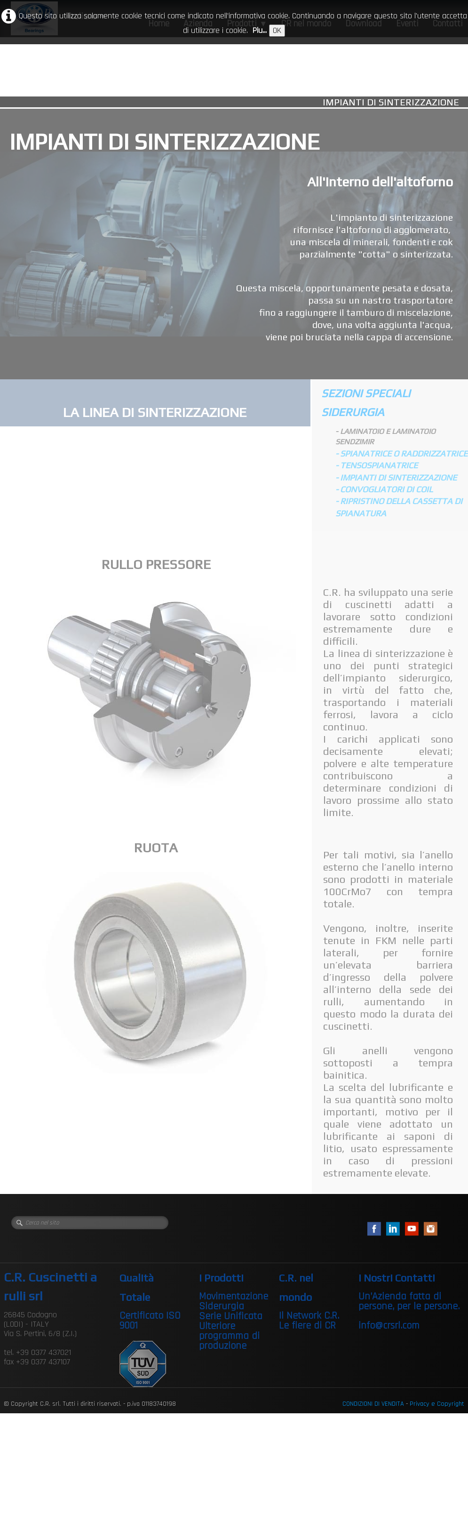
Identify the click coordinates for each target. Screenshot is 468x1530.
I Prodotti (221, 1278)
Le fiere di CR (307, 1325)
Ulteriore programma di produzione (229, 1336)
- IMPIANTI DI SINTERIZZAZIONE (396, 477)
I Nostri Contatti (396, 1278)
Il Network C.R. (309, 1315)
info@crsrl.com (389, 1325)
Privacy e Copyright (437, 1404)
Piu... (260, 30)
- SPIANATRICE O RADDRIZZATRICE (401, 453)
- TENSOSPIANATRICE (376, 465)
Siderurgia (221, 1306)
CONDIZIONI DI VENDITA (373, 1404)
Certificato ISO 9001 (150, 1320)
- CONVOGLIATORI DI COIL (384, 489)
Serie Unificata (230, 1316)
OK (277, 30)
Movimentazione (233, 1296)
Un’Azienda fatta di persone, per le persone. (409, 1301)
